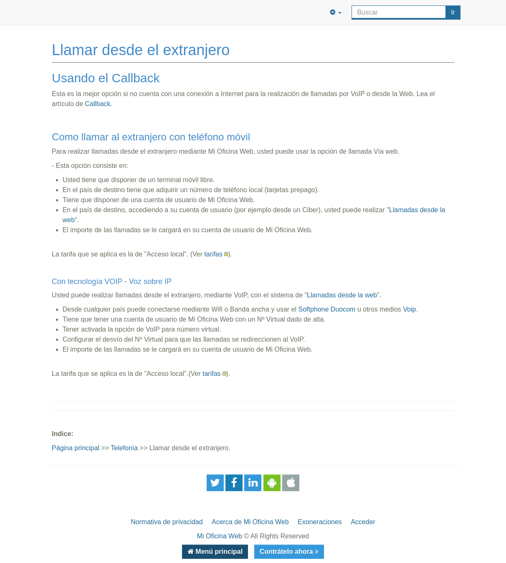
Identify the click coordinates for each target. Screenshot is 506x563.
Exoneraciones (320, 521)
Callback (97, 103)
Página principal (75, 447)
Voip (409, 309)
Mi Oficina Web (219, 536)
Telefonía (124, 447)
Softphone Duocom (326, 309)
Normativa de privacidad (167, 521)
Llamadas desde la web (342, 295)
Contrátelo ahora (287, 551)
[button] (335, 12)
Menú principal (218, 551)
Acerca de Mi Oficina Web (250, 521)
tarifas (213, 254)
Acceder (363, 521)
